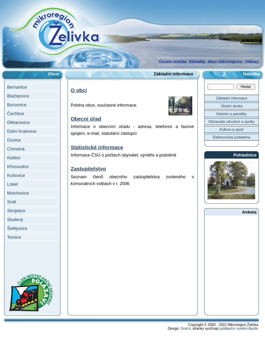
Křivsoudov (18, 166)
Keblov (13, 157)
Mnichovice (18, 193)
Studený (15, 219)
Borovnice (16, 104)
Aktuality (197, 61)
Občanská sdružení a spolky (231, 122)
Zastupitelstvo (88, 168)
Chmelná (15, 148)
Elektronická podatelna (231, 137)
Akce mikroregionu (225, 61)
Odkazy (252, 61)
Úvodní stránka (173, 61)
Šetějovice (17, 228)
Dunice (14, 140)
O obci (79, 90)
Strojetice (16, 210)
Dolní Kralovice (21, 131)
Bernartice (17, 87)
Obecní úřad (86, 119)
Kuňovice (16, 175)
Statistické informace (97, 147)
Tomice (14, 237)
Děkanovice (18, 122)
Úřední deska (231, 106)
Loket (12, 184)
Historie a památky (231, 114)
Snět (11, 201)
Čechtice (15, 113)
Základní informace (231, 98)
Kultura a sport (231, 129)
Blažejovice (18, 95)
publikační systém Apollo (238, 328)
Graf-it (186, 328)
